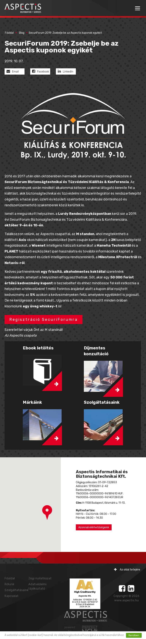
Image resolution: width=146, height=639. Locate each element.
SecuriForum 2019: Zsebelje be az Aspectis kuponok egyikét (65, 32)
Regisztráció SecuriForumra (43, 319)
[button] (47, 512)
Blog (21, 32)
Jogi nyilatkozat (40, 578)
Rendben (134, 635)
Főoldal (9, 32)
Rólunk (9, 584)
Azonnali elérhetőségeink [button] (93, 527)
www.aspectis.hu (126, 600)
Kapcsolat (11, 596)
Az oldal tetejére (127, 569)
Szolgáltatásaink (17, 590)
